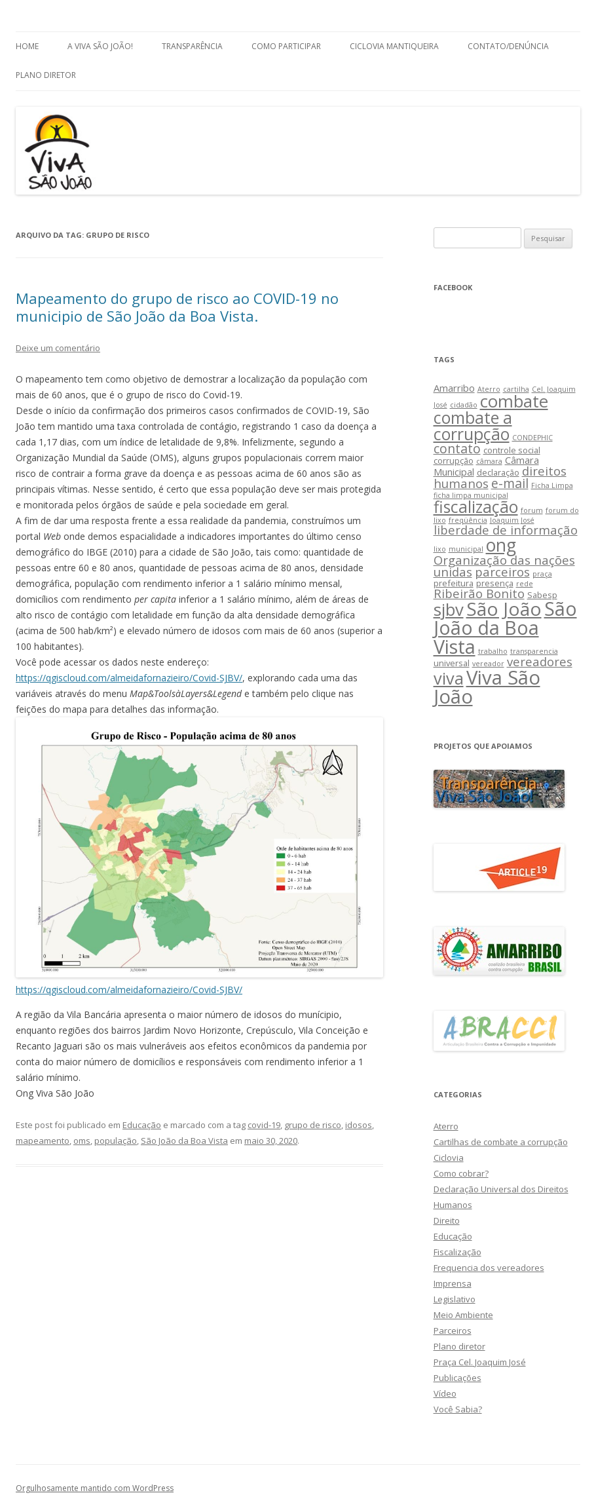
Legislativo (454, 1299)
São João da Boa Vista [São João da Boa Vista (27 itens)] (505, 627)
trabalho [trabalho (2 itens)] (493, 651)
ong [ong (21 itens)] (501, 545)
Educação (141, 1125)
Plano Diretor (46, 75)
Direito (447, 1220)
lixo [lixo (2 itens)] (440, 549)
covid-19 (264, 1125)
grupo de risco (312, 1125)
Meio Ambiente (463, 1315)
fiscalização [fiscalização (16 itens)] (476, 507)
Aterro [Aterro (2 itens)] (488, 389)
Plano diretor (459, 1346)
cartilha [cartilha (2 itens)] (516, 389)
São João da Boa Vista (184, 1140)
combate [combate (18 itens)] (514, 401)
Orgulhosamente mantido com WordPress (95, 1488)
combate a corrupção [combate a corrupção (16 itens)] (473, 426)
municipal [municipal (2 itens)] (466, 549)
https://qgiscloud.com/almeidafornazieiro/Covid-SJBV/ (129, 677)
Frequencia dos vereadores (489, 1268)
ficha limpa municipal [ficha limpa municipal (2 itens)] (471, 495)
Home (27, 46)
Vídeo (445, 1393)
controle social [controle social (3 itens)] (511, 450)
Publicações (457, 1378)
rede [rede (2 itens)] (524, 583)
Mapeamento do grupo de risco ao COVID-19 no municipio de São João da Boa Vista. (177, 306)
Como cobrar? (461, 1173)
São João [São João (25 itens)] (504, 608)
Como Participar (286, 46)
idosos (358, 1125)
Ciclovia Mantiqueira (394, 46)
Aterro (446, 1126)
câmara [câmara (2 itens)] (489, 461)
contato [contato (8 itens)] (457, 448)
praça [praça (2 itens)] (542, 573)
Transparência (192, 46)
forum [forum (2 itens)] (532, 510)
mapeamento (42, 1140)
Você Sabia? (458, 1409)
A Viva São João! (100, 46)
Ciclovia (449, 1157)
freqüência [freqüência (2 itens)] (468, 520)
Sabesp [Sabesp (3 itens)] (542, 595)
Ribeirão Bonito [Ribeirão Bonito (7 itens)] (479, 593)
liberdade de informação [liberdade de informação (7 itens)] (506, 529)
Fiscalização (457, 1252)
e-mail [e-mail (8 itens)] (510, 483)
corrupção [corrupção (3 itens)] (454, 460)
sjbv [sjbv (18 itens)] (449, 609)
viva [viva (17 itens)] (449, 678)
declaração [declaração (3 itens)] (498, 472)
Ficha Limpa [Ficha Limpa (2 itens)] (552, 485)
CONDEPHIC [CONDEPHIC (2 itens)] (532, 437)
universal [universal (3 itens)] (452, 663)
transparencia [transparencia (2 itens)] (534, 651)
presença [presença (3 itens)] (494, 583)
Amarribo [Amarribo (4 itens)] (454, 387)
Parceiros (453, 1330)
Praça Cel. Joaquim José (480, 1362)
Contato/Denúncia (508, 46)
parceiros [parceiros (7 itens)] (502, 571)
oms (81, 1140)
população (115, 1140)
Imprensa (453, 1283)
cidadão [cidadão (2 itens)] (463, 404)
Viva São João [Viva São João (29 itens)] (487, 686)
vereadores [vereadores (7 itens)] (539, 661)
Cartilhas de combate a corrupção (501, 1142)
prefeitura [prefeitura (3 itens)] (454, 583)
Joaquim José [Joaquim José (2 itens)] (512, 520)
